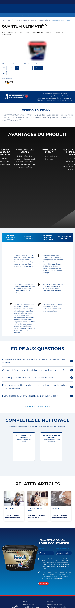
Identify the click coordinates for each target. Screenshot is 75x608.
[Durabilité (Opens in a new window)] (51, 602)
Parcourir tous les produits (36, 470)
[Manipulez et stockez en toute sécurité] (46, 237)
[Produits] (18, 9)
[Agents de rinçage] (32, 15)
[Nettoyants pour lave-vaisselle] (48, 15)
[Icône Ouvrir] (71, 9)
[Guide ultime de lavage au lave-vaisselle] (37, 9)
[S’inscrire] (43, 583)
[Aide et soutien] (28, 604)
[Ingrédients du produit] (64, 237)
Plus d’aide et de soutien (36, 406)
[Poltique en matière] (54, 604)
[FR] (65, 8)
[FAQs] (25, 602)
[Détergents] (22, 15)
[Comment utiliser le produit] (11, 237)
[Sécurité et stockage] (29, 237)
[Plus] (56, 8)
